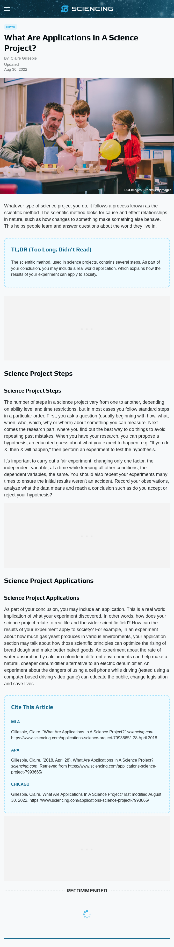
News (10, 26)
